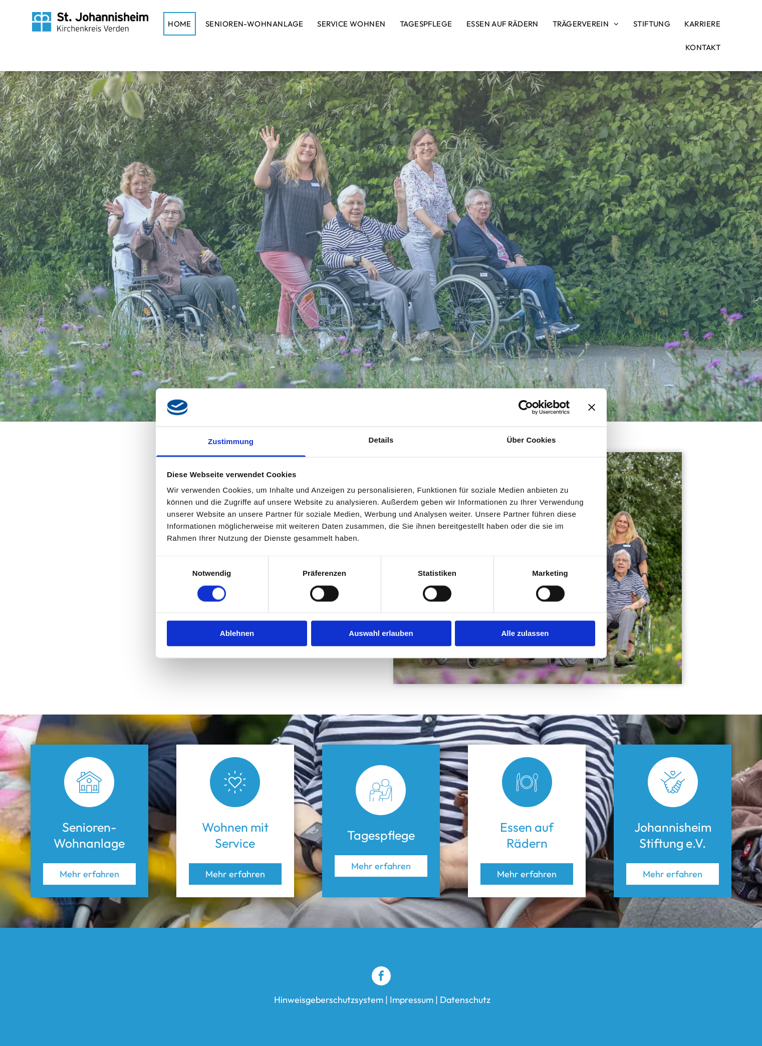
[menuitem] (182, 24)
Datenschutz (465, 999)
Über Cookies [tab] (531, 440)
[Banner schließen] (591, 407)
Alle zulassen (525, 633)
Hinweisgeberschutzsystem (328, 999)
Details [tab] (381, 440)
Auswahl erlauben (381, 633)
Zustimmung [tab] (230, 442)
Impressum (411, 999)
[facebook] (381, 977)
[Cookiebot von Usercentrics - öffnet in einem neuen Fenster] (526, 407)
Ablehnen (237, 633)
